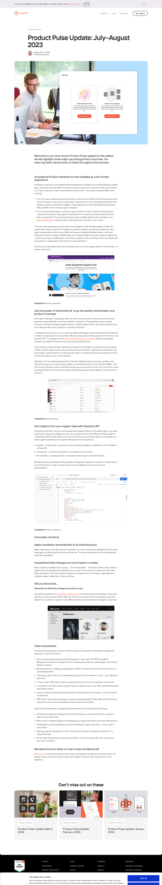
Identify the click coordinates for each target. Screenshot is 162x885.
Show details (34, 881)
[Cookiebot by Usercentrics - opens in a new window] (14, 880)
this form (42, 754)
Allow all (143, 867)
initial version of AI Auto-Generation (79, 338)
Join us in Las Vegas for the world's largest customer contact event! (41, 4)
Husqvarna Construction (67, 594)
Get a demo (140, 13)
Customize (143, 874)
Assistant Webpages (46, 220)
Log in (144, 4)
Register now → (75, 4)
